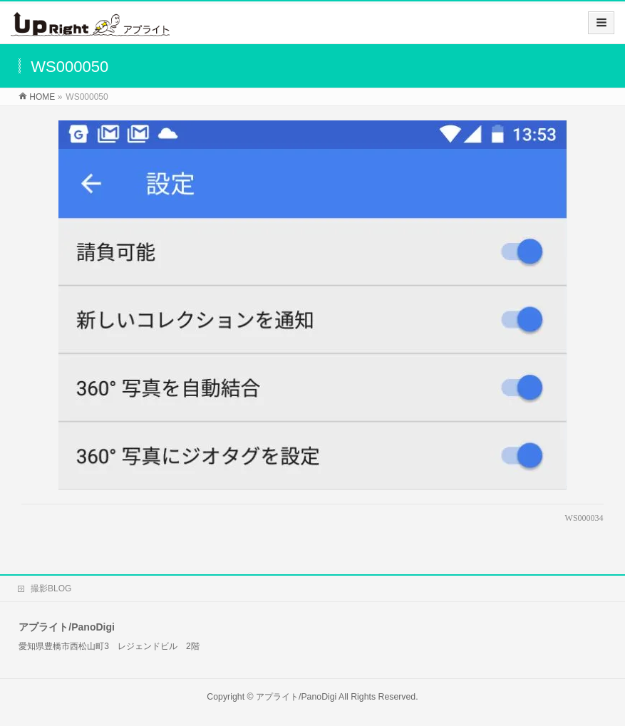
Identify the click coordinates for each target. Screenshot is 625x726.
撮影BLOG (51, 588)
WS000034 (584, 518)
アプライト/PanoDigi (296, 697)
